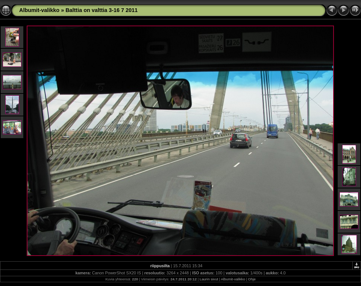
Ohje (252, 279)
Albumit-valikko (39, 10)
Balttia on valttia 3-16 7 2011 (101, 10)
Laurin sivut (209, 279)
